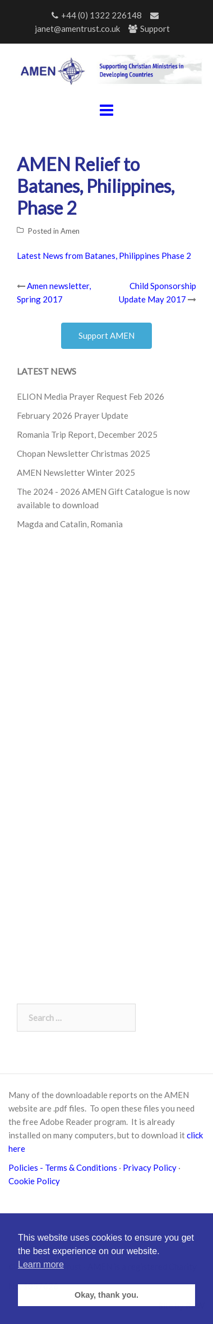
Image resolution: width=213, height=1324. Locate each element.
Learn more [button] (41, 1264)
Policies (24, 1167)
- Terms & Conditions (78, 1167)
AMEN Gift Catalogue (123, 491)
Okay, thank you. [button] (106, 1294)
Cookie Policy (35, 1181)
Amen (70, 230)
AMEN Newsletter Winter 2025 (76, 472)
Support (155, 28)
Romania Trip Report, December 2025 (87, 434)
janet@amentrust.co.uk (77, 28)
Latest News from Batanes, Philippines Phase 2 (104, 255)
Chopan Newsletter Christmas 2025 (83, 453)
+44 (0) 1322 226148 (101, 15)
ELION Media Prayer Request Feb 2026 (90, 396)
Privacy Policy (150, 1167)
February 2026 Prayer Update (72, 415)
